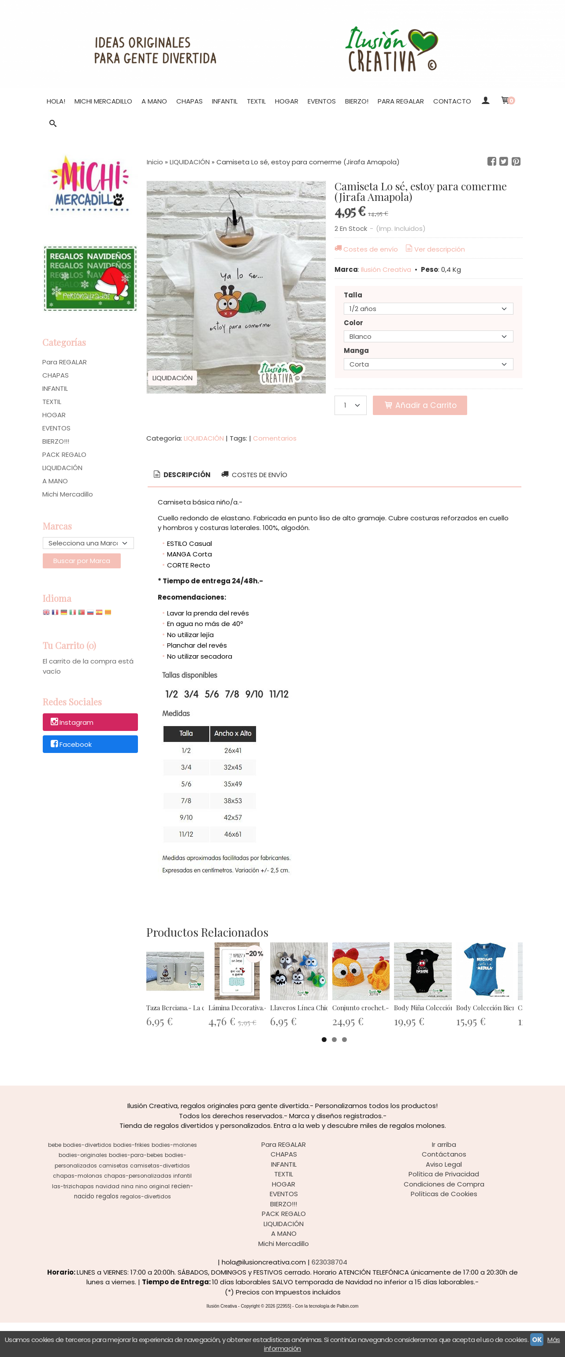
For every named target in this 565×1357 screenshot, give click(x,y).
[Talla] (428, 309)
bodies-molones (174, 1179)
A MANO (154, 101)
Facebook (70, 744)
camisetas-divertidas (160, 1200)
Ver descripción (434, 249)
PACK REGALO (64, 454)
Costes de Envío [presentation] (253, 474)
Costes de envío (365, 249)
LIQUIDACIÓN (62, 467)
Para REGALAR (401, 101)
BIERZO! (356, 101)
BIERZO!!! (55, 441)
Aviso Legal (444, 1198)
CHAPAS (189, 101)
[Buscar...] (53, 124)
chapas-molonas (77, 1210)
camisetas (113, 1200)
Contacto (452, 101)
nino (141, 1220)
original (159, 1220)
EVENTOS (322, 101)
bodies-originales (83, 1189)
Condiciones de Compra (444, 1218)
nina (127, 1220)
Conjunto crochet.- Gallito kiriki (482, 1042)
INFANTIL (225, 101)
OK (537, 1339)
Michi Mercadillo (103, 101)
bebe (54, 1179)
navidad (107, 1220)
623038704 (329, 1296)
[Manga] (428, 364)
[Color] (428, 336)
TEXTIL (256, 101)
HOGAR (286, 101)
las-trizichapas (73, 1220)
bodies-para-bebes (136, 1189)
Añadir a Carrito (420, 405)
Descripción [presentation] (181, 474)
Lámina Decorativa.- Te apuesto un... (296, 1042)
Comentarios (275, 438)
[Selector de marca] (88, 543)
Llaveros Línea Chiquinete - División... (394, 1042)
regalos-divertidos (145, 1231)
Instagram (71, 722)
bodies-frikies (131, 1179)
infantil (182, 1210)
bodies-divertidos (87, 1179)
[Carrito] (507, 101)
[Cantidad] (351, 405)
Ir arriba (444, 1178)
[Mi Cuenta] (485, 101)
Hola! (56, 101)
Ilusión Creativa (386, 269)
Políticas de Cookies (444, 1228)
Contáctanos (444, 1188)
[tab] (181, 475)
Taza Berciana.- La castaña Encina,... (198, 1042)
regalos (107, 1231)
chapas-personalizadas (137, 1210)
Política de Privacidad (444, 1208)
